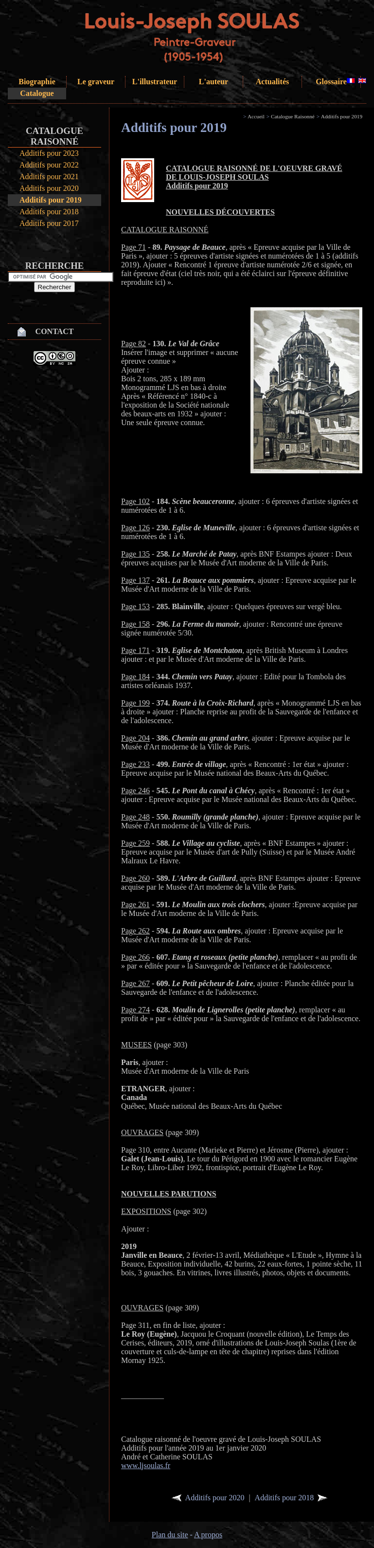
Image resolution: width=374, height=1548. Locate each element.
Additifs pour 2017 (49, 223)
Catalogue (36, 93)
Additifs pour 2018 (49, 211)
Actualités (272, 81)
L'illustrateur (154, 81)
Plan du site (170, 1534)
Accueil (256, 116)
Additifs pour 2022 (49, 165)
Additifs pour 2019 (50, 200)
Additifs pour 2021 (49, 176)
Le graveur (95, 81)
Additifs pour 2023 (49, 153)
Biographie (36, 81)
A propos (208, 1534)
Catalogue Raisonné (293, 116)
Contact (55, 331)
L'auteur (213, 81)
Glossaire (331, 81)
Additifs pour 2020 (49, 188)
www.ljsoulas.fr (145, 1465)
